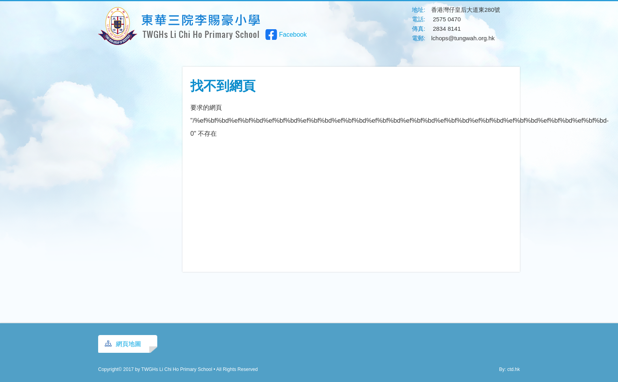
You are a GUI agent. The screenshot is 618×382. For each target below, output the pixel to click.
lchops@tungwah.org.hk (463, 38)
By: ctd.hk (509, 369)
